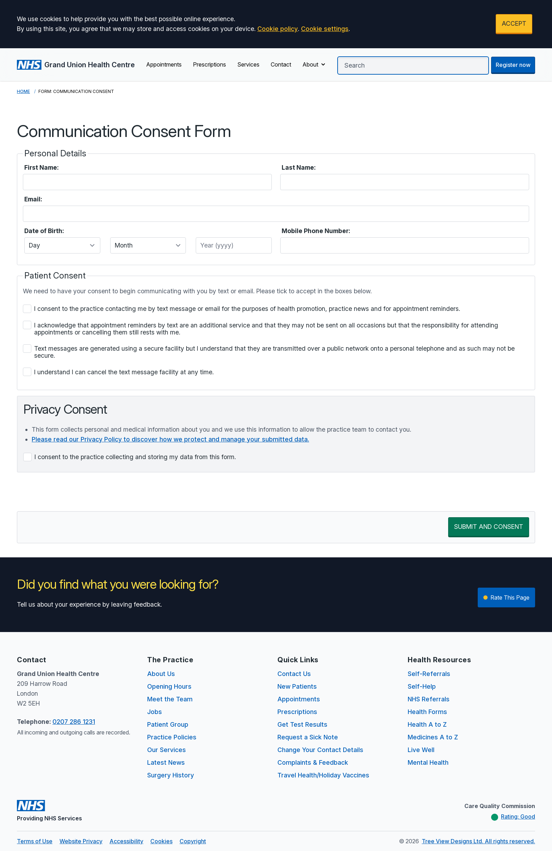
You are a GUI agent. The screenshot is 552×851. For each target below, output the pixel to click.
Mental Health (428, 762)
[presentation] (70, 492)
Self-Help (422, 686)
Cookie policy (277, 28)
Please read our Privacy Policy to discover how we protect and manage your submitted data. (170, 439)
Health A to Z (427, 724)
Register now (513, 64)
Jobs (154, 711)
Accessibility (126, 841)
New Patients (297, 686)
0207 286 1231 (73, 721)
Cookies (161, 841)
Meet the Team (170, 699)
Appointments (164, 64)
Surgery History (170, 775)
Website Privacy (80, 841)
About (314, 64)
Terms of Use (34, 841)
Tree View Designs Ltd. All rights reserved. (478, 841)
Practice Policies (171, 737)
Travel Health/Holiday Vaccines (323, 775)
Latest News (166, 762)
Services (248, 64)
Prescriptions (209, 64)
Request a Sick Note (307, 737)
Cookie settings (325, 28)
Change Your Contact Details (320, 749)
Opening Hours (169, 686)
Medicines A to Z (433, 737)
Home (23, 91)
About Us (161, 673)
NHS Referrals (429, 699)
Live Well (421, 749)
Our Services (166, 749)
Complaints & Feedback (312, 762)
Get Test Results (302, 724)
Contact (281, 64)
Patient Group (167, 724)
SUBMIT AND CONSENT (488, 526)
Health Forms (427, 711)
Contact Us (294, 673)
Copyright (193, 841)
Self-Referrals (429, 673)
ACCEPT (514, 23)
